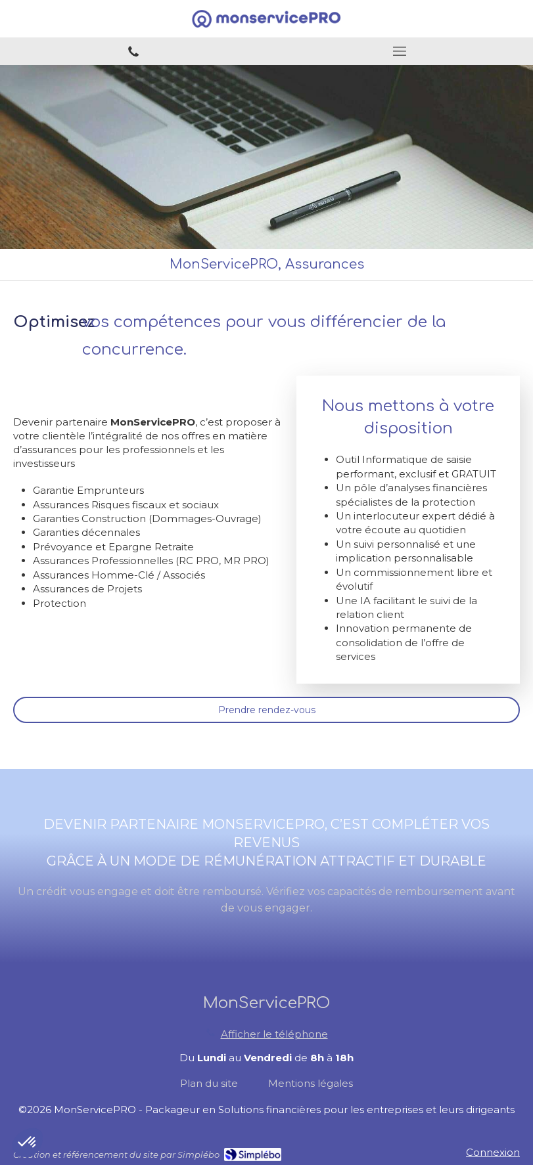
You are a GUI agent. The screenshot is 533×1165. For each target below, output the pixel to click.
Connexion (493, 1152)
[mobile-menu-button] (400, 51)
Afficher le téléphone (274, 1034)
